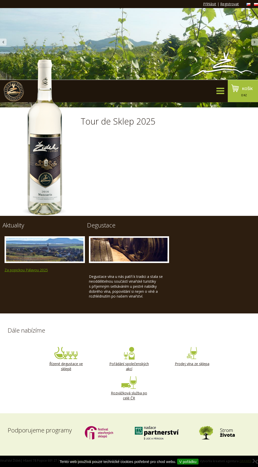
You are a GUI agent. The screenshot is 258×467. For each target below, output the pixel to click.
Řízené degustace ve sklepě (66, 359)
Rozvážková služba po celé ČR (129, 388)
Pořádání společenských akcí (129, 359)
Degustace (101, 225)
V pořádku (187, 461)
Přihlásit (209, 4)
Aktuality (13, 225)
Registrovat (229, 4)
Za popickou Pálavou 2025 (26, 270)
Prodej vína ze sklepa (192, 356)
